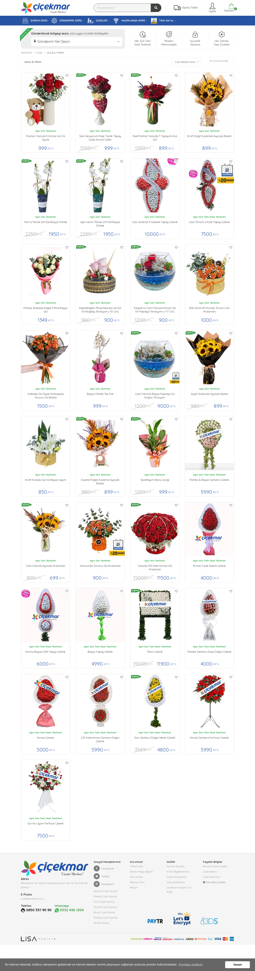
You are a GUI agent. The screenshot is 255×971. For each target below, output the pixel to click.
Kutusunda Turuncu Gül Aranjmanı (100, 565)
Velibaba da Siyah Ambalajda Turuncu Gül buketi (45, 395)
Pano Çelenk (155, 651)
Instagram (104, 884)
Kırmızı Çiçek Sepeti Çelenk (209, 565)
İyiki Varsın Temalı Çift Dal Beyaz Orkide (100, 223)
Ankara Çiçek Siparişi (105, 896)
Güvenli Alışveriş (175, 866)
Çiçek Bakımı (210, 871)
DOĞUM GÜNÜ (35, 21)
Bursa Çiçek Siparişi (104, 912)
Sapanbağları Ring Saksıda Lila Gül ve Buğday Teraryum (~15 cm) (100, 309)
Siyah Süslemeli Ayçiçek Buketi (209, 394)
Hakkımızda (136, 866)
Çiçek (39, 52)
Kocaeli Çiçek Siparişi (105, 907)
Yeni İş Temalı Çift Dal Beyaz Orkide (45, 222)
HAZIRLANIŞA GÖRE (129, 21)
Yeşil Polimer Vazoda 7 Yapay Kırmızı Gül (154, 137)
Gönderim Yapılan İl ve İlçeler (179, 889)
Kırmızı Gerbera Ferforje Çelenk (209, 737)
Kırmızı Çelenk (45, 737)
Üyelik (212, 7)
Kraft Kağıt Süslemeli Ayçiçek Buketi (209, 136)
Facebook (104, 868)
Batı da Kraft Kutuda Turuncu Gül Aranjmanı (209, 309)
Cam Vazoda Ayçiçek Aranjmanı (45, 565)
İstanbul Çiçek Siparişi (106, 891)
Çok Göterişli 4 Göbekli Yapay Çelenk (155, 222)
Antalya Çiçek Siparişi (106, 917)
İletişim (134, 887)
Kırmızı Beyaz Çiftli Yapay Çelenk (45, 651)
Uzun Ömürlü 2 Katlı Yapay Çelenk (209, 222)
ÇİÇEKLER (97, 21)
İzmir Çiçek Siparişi (104, 901)
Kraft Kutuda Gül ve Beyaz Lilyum (45, 480)
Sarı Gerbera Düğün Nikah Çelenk (154, 737)
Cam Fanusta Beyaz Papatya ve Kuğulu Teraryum (155, 395)
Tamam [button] (237, 964)
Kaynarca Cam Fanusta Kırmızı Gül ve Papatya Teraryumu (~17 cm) (155, 309)
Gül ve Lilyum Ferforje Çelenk (46, 823)
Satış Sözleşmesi (176, 882)
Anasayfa (26, 52)
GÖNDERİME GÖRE (66, 21)
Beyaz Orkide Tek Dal (100, 394)
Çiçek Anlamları (211, 877)
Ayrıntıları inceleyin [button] (191, 964)
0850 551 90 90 (38, 910)
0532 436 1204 (69, 910)
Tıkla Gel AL (162, 21)
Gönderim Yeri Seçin (53, 41)
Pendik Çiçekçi (101, 922)
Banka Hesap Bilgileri (141, 871)
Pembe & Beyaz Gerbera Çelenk (209, 480)
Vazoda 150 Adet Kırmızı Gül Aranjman (155, 567)
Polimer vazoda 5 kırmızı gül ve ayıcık (45, 137)
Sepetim (228, 7)
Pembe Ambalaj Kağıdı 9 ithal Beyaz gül (46, 309)
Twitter (102, 876)
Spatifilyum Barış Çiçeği (155, 480)
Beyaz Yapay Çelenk (100, 651)
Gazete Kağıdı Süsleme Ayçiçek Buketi (100, 481)
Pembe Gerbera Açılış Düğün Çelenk (209, 651)
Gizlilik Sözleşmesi (176, 877)
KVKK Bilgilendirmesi (178, 871)
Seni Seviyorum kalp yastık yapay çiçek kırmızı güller (100, 137)
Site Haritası (136, 877)
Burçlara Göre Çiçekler (215, 866)
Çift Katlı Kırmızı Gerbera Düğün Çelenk (100, 739)
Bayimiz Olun (137, 882)
